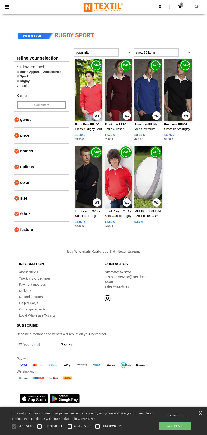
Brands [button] (26, 151)
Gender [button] (26, 120)
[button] (160, 7)
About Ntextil (28, 272)
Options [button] (27, 167)
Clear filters (41, 105)
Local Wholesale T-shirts (37, 315)
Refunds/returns (31, 297)
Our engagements (32, 309)
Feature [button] (26, 230)
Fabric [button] (25, 214)
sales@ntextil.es (117, 286)
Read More (88, 418)
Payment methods (32, 284)
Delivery (25, 291)
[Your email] (37, 344)
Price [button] (24, 135)
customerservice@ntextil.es (125, 277)
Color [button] (25, 182)
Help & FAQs (28, 303)
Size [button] (23, 198)
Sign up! (67, 344)
